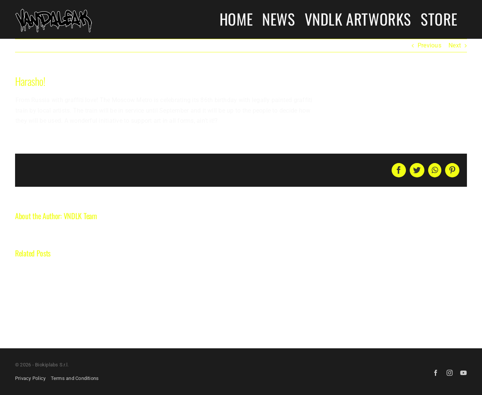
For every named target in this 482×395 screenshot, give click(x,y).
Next (454, 45)
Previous (429, 45)
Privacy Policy (30, 378)
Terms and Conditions (75, 378)
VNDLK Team (80, 215)
